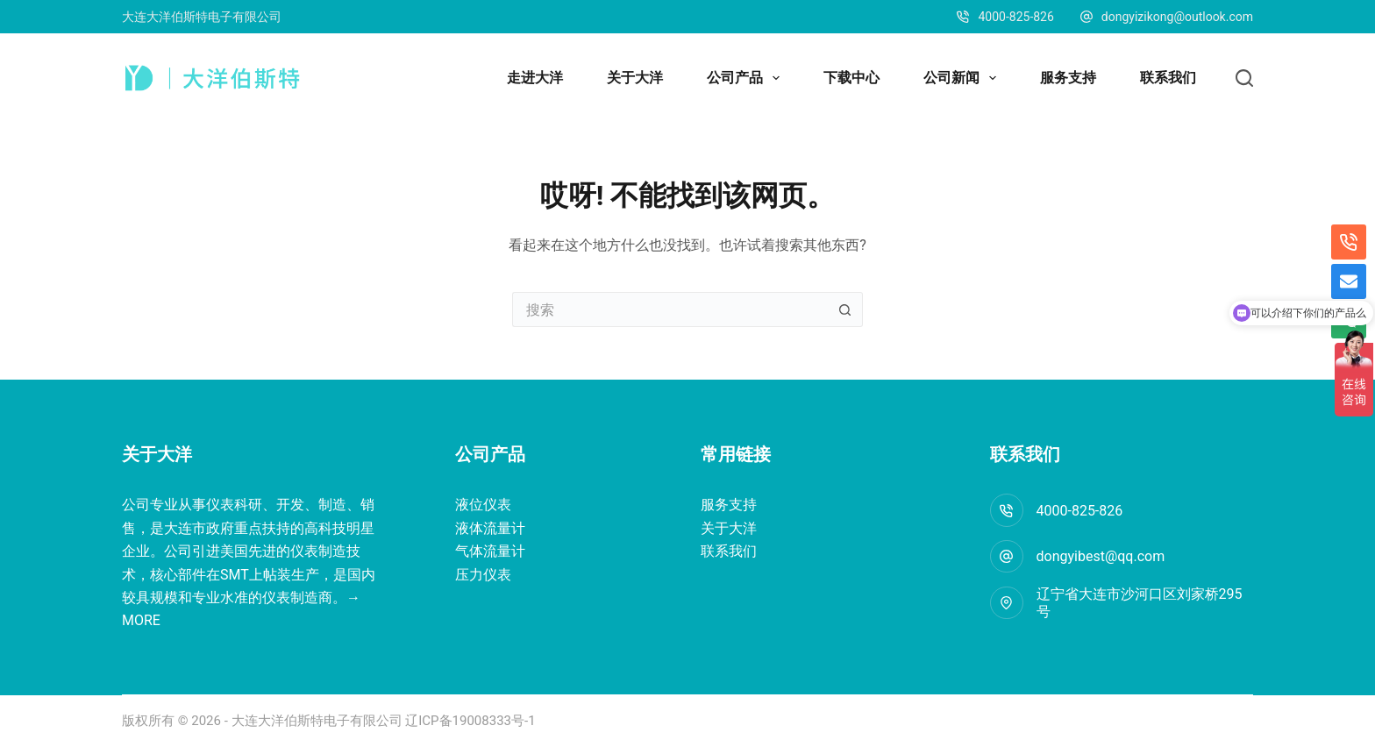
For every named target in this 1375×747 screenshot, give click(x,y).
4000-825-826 (1080, 510)
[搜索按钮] (845, 309)
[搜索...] (670, 309)
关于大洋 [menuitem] (635, 77)
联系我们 (729, 551)
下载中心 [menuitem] (851, 77)
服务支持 (729, 504)
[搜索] (1244, 78)
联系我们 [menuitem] (1168, 77)
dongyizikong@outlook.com (1177, 17)
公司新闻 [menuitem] (963, 78)
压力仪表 (483, 574)
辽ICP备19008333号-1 (469, 721)
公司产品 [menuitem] (747, 78)
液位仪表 (483, 504)
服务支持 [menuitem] (1068, 77)
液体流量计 (490, 528)
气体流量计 (490, 551)
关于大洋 (729, 528)
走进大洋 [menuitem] (535, 77)
